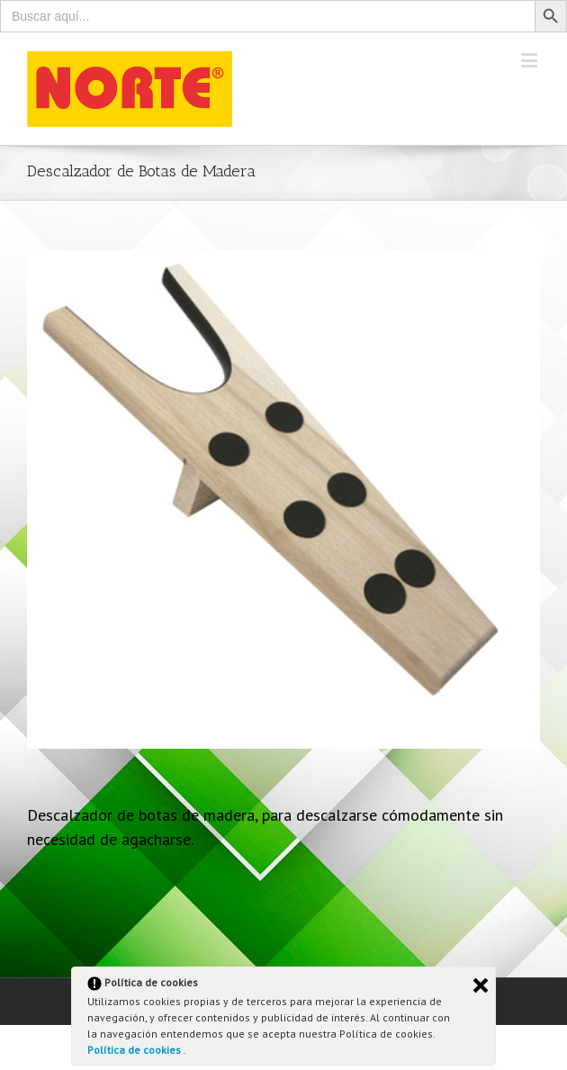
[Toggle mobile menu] (530, 59)
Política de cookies (135, 1050)
